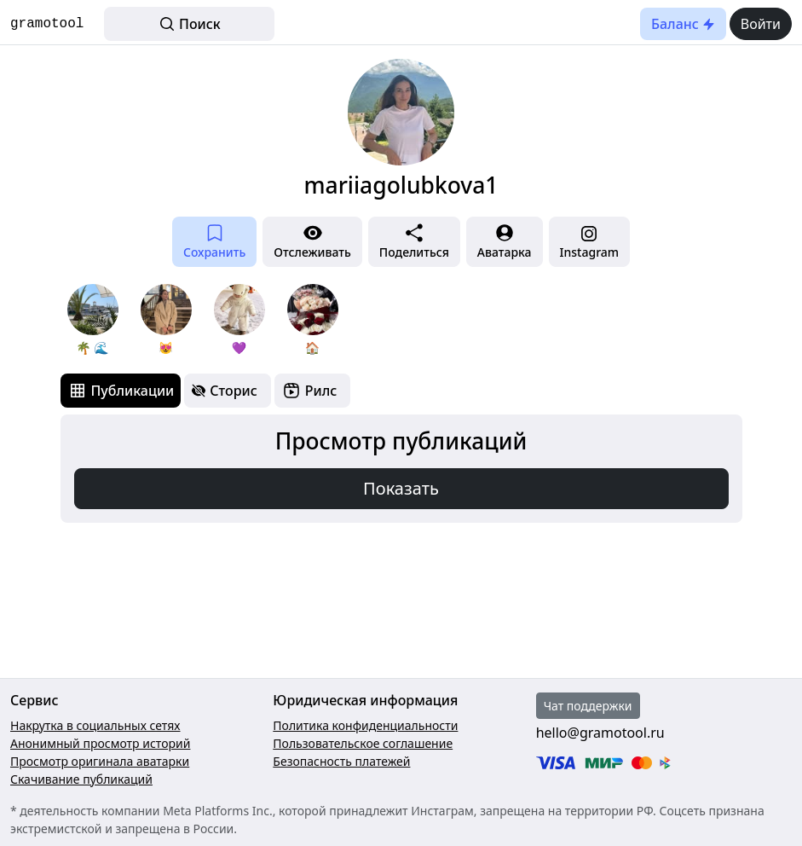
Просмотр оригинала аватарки (99, 761)
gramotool (47, 24)
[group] (93, 320)
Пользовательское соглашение (363, 743)
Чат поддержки (588, 706)
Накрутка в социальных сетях (95, 725)
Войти (761, 23)
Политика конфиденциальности (365, 725)
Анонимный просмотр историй (100, 743)
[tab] (121, 391)
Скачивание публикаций (81, 779)
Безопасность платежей (341, 761)
